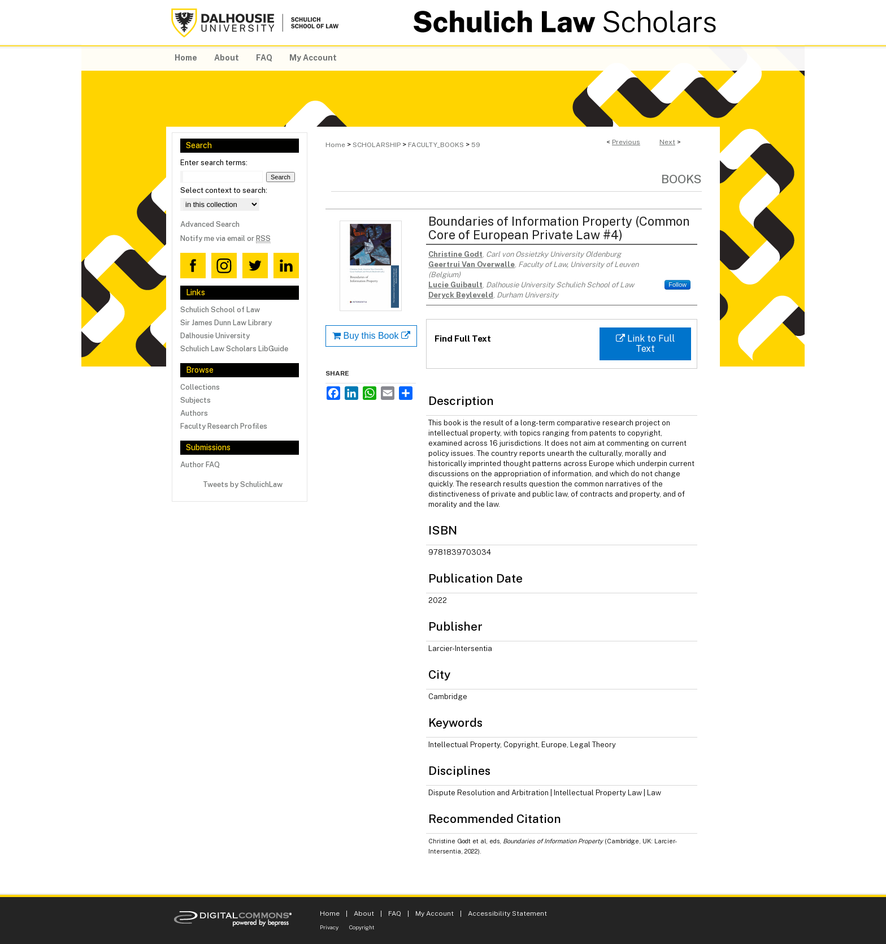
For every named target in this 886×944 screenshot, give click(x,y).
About (364, 913)
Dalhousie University (215, 335)
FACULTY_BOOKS (436, 145)
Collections (200, 387)
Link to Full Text (645, 343)
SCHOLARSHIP (377, 145)
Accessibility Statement (507, 913)
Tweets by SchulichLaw (243, 484)
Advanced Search (210, 224)
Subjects (195, 400)
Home (335, 145)
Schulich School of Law (220, 309)
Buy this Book (371, 335)
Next (667, 142)
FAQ (394, 913)
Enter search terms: (213, 162)
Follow (677, 284)
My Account (434, 913)
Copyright (362, 927)
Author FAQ (200, 464)
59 (475, 145)
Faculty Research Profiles (223, 426)
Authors (194, 413)
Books (681, 179)
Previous (626, 142)
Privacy (329, 927)
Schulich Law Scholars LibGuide (234, 348)
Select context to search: (223, 190)
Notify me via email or (225, 238)
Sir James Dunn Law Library (226, 322)
